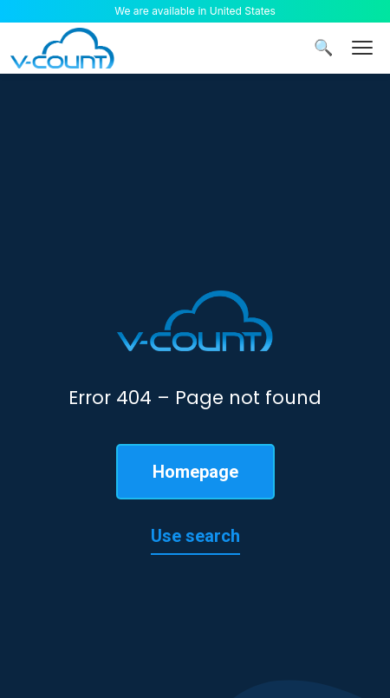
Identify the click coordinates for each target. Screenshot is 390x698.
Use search (195, 535)
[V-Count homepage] (62, 48)
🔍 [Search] (323, 47)
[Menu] (362, 48)
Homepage (195, 471)
